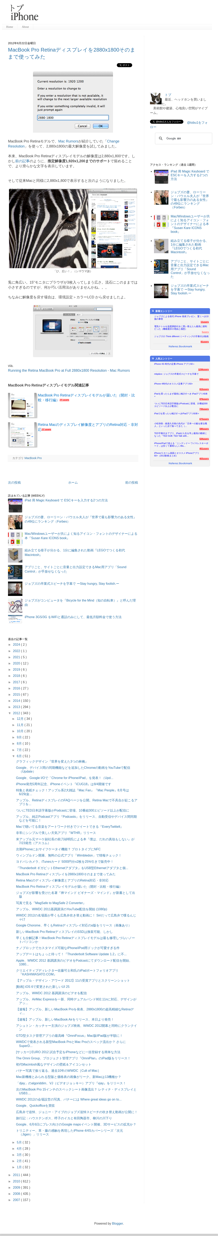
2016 (17, 688)
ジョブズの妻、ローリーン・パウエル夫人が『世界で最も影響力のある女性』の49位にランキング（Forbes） (190, 199)
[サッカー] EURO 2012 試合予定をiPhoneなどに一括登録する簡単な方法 (68, 1052)
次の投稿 (14, 482)
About (25, 26)
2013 (17, 707)
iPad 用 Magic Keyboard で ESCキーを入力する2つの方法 (66, 500)
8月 (20, 743)
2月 (20, 1161)
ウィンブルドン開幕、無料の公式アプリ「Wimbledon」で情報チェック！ (69, 855)
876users (204, 399)
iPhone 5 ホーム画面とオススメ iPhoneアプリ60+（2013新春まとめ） (176, 454)
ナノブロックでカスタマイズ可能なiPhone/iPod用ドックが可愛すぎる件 (68, 948)
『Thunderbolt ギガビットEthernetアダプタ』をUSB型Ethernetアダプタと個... (72, 868)
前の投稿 (131, 482)
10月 (20, 731)
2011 (17, 1175)
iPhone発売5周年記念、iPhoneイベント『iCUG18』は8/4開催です (63, 784)
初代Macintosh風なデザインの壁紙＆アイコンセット (53, 1064)
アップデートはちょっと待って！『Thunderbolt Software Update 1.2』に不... (71, 954)
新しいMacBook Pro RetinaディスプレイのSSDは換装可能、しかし (64, 931)
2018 (17, 675)
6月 (20, 756)
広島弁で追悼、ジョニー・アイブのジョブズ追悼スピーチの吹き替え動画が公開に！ (77, 1112)
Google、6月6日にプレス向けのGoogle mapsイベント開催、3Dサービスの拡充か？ (76, 1124)
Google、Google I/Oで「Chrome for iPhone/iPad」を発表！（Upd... (64, 778)
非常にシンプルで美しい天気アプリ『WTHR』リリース (56, 833)
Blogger (117, 1223)
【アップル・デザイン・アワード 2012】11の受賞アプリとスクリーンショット (73, 980)
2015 (17, 694)
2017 (17, 682)
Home (9, 26)
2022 (17, 651)
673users (204, 419)
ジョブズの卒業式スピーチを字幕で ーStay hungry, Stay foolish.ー (72, 583)
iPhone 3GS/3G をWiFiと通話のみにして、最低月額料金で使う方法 (73, 617)
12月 (20, 718)
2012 (17, 713)
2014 (17, 700)
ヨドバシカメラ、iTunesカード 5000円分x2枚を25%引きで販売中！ (65, 861)
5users (205, 332)
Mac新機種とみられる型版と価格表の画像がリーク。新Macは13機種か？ (68, 1077)
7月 (20, 750)
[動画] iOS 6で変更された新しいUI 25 (43, 986)
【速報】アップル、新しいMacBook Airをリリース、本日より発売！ (65, 1019)
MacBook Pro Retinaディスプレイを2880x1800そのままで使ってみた (66, 874)
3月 (20, 1154)
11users (205, 322)
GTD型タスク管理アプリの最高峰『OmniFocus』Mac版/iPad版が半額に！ (69, 1035)
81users (205, 342)
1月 (20, 1167)
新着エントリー (162, 311)
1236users (203, 369)
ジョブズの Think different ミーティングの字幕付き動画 (181, 336)
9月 (20, 737)
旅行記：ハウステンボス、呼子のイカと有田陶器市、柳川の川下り (64, 1118)
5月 (20, 1142)
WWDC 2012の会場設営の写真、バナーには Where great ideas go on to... (69, 1099)
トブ (168, 95)
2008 (17, 1193)
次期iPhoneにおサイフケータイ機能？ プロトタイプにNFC (58, 849)
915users (204, 389)
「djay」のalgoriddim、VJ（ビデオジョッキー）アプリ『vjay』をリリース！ (71, 1083)
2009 (17, 1187)
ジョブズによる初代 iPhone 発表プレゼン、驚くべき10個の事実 (181, 317)
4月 (20, 1148)
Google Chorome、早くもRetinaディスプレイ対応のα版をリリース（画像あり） (73, 925)
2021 (17, 657)
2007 (17, 1200)
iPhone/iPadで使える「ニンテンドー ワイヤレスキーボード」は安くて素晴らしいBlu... (181, 444)
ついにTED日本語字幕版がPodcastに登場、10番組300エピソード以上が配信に (72, 810)
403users (204, 458)
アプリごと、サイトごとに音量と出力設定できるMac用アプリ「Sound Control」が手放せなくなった (190, 269)
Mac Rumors (68, 141)
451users (204, 448)
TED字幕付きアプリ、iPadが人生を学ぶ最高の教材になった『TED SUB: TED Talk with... (180, 434)
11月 (20, 725)
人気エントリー (162, 358)
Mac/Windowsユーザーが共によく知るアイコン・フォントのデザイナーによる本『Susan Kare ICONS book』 (190, 224)
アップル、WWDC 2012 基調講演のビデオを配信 (51, 993)
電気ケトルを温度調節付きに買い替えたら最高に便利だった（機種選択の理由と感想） (180, 327)
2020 (17, 663)
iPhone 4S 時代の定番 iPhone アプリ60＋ (174, 364)
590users (204, 429)
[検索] (183, 138)
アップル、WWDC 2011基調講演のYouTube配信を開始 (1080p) (61, 909)
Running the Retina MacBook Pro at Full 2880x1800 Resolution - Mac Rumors (69, 370)
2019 (17, 669)
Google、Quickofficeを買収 (35, 1105)
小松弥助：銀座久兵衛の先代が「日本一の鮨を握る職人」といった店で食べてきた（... (180, 424)
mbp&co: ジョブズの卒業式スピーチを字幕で (176, 374)
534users (204, 439)
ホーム (73, 482)
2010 (17, 1181)
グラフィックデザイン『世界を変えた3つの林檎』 (52, 761)
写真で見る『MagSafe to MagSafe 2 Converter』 (51, 903)
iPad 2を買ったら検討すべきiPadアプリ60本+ (176, 413)
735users (204, 409)
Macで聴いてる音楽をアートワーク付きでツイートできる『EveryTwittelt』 (69, 826)
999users (204, 379)
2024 (17, 644)
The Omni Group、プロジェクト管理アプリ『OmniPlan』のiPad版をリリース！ (73, 1058)
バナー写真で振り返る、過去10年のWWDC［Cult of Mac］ (58, 1070)
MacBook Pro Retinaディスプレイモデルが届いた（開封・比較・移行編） (69, 886)
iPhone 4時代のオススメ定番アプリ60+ (173, 383)
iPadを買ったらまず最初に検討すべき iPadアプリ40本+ (181, 394)
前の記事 (22, 161)
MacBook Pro (33, 458)
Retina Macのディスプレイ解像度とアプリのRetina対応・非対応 (62, 880)
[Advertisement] (180, 61)
